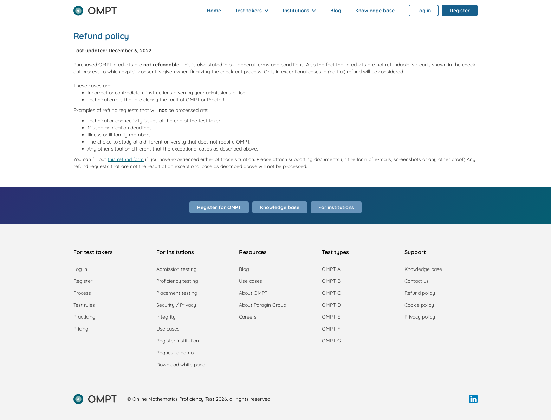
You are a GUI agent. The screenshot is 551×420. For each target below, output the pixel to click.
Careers (248, 317)
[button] (252, 10)
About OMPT (253, 293)
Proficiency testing (177, 281)
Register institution (177, 341)
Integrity (166, 317)
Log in (80, 269)
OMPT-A (331, 269)
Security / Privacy (176, 305)
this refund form (126, 159)
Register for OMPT (219, 207)
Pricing (81, 329)
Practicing (84, 317)
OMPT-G (331, 341)
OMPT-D (331, 305)
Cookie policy (419, 305)
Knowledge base (375, 10)
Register (82, 281)
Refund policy (419, 293)
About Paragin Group (262, 305)
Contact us (416, 281)
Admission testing (176, 269)
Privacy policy (419, 317)
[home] (95, 8)
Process (82, 293)
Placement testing (176, 293)
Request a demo (175, 352)
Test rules (84, 305)
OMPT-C (331, 293)
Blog (335, 10)
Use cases (168, 329)
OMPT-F (331, 329)
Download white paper (181, 364)
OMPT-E (331, 317)
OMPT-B (331, 281)
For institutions (336, 207)
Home (214, 10)
